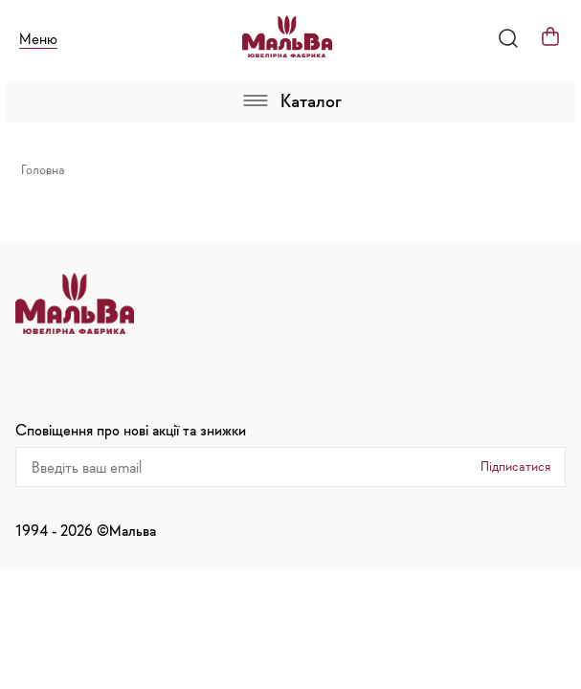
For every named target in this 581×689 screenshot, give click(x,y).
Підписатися (515, 466)
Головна (43, 169)
